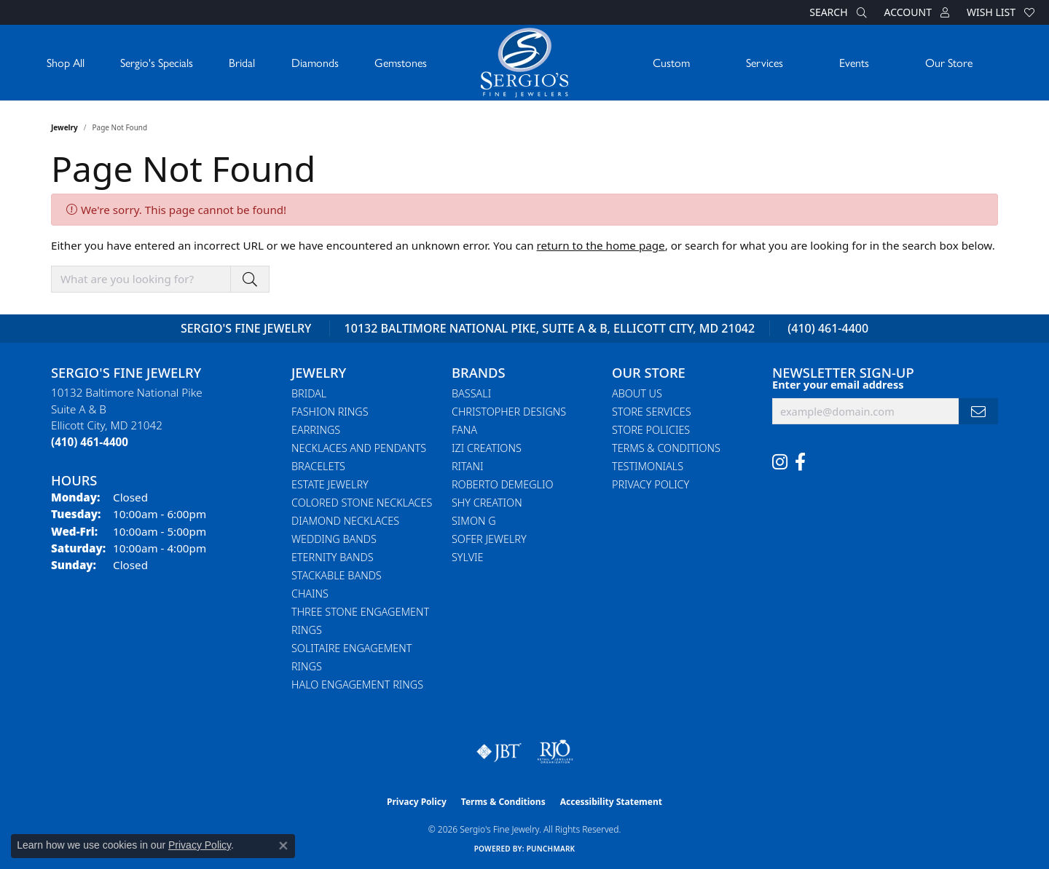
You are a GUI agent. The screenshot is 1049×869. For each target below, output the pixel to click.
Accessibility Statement (611, 801)
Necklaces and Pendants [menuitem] (358, 448)
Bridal (242, 62)
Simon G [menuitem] (474, 521)
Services (764, 62)
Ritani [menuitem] (467, 466)
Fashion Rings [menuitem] (330, 411)
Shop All (66, 62)
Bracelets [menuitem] (318, 466)
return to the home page (601, 245)
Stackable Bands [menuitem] (336, 575)
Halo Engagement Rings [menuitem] (357, 684)
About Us (637, 393)
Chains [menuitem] (310, 593)
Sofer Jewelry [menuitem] (489, 539)
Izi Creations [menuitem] (487, 448)
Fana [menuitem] (464, 430)
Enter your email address (837, 384)
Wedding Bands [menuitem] (334, 539)
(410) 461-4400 (827, 328)
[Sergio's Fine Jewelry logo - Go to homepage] (524, 62)
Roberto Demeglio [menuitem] (502, 484)
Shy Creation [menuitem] (487, 502)
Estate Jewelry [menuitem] (330, 484)
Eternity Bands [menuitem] (332, 557)
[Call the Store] (89, 441)
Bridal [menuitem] (308, 393)
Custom (671, 62)
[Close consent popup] (283, 845)
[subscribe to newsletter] (978, 411)
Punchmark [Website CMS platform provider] (551, 849)
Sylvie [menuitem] (467, 557)
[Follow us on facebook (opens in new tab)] (800, 462)
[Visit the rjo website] (555, 752)
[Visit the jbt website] (499, 752)
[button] (836, 12)
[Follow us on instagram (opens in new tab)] (779, 462)
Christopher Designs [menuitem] (509, 411)
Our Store (949, 62)
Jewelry (64, 127)
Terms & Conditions (666, 448)
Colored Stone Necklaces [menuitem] (361, 502)
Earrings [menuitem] (315, 430)
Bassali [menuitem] (471, 393)
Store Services (651, 411)
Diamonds (315, 62)
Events (854, 62)
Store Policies (651, 430)
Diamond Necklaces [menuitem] (345, 521)
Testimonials (647, 466)
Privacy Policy (650, 484)
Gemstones (400, 62)
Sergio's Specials (156, 62)
